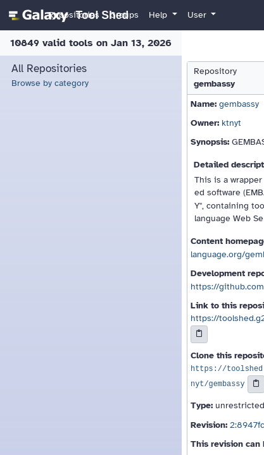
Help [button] (159, 14)
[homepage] (67, 15)
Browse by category (50, 83)
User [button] (198, 14)
